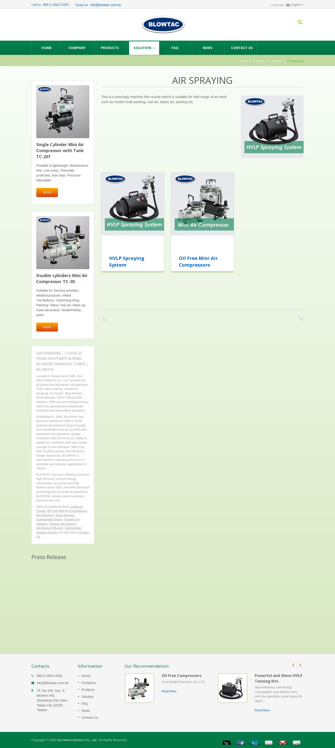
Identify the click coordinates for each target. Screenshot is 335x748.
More (47, 192)
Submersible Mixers (49, 519)
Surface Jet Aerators (62, 524)
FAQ (177, 48)
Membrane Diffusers (49, 528)
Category (259, 60)
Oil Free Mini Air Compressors (67, 511)
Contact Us (242, 48)
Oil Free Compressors (181, 675)
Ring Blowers (45, 515)
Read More (169, 691)
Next (300, 664)
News (209, 48)
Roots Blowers (65, 515)
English (293, 5)
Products (112, 48)
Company (79, 48)
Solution (144, 48)
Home (46, 48)
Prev (293, 664)
